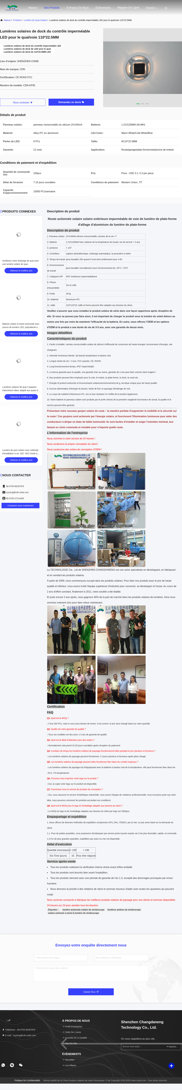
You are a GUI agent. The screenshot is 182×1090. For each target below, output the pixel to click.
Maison (33, 7)
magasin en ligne (128, 7)
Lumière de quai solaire (35, 20)
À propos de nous (77, 7)
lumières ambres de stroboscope (124, 909)
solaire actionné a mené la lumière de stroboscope (73, 913)
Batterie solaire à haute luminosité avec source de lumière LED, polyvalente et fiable (20, 327)
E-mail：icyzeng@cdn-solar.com (19, 1035)
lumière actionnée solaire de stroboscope (83, 909)
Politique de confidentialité (27, 1080)
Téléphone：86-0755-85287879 (18, 1030)
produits (17, 20)
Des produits (52, 7)
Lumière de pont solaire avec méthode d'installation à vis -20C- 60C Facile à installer (20, 453)
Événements (103, 7)
